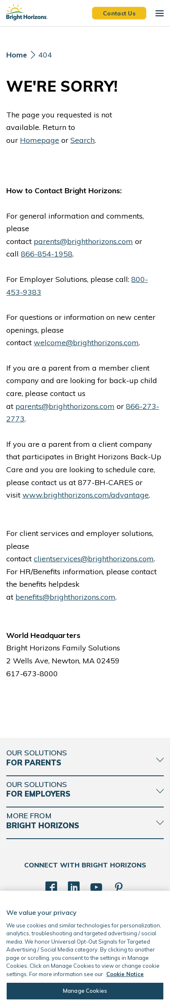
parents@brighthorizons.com (83, 241)
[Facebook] (51, 887)
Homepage (39, 140)
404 (45, 55)
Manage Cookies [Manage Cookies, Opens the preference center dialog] (85, 990)
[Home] (16, 57)
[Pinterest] (119, 887)
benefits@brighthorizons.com (65, 597)
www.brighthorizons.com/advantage (85, 495)
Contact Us (119, 13)
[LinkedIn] (74, 887)
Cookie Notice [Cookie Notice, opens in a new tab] (125, 974)
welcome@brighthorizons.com (86, 342)
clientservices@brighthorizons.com (94, 558)
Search (82, 140)
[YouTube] (96, 887)
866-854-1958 (46, 254)
